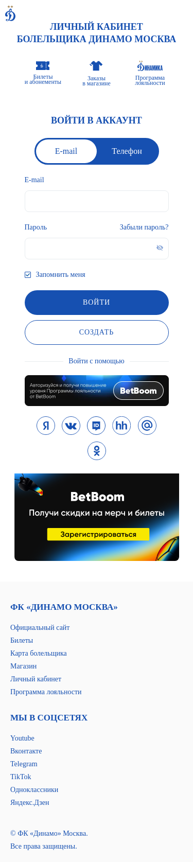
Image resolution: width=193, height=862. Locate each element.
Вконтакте (26, 751)
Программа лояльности (46, 692)
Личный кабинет (35, 679)
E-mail (66, 151)
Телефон (127, 151)
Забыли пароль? (144, 227)
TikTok (20, 777)
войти (96, 302)
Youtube (22, 738)
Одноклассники (34, 790)
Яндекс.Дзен (29, 802)
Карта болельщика (38, 653)
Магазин (23, 666)
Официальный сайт (39, 627)
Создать (96, 332)
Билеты (21, 640)
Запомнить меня (60, 274)
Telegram (24, 764)
